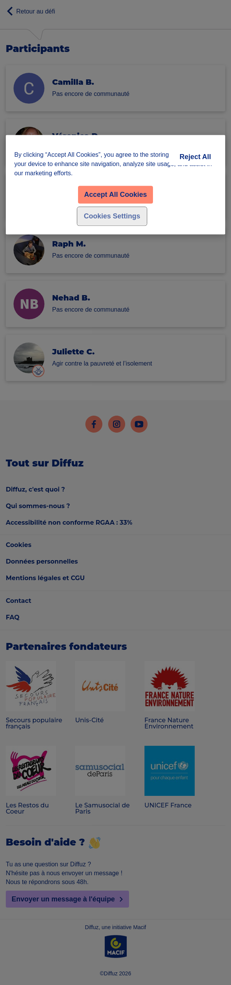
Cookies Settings (112, 216)
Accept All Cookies (115, 194)
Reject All (195, 157)
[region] (115, 184)
